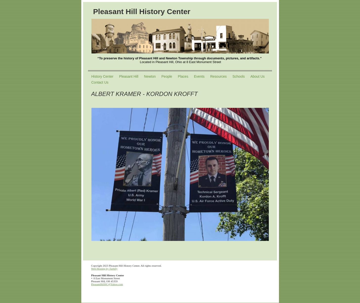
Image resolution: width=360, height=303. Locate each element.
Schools (239, 76)
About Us (257, 76)
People (166, 76)
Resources (218, 76)
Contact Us (99, 82)
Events (199, 76)
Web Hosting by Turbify (104, 268)
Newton (150, 76)
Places (183, 76)
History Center (102, 76)
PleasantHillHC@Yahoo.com (107, 284)
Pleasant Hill (128, 76)
